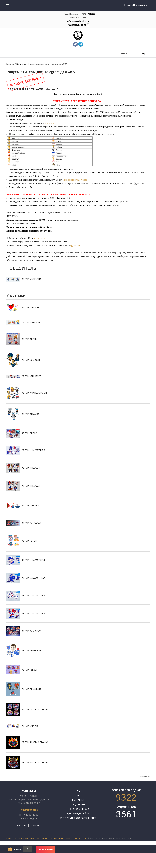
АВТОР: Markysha (31, 279)
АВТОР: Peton (29, 541)
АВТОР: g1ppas (30, 726)
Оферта (82, 838)
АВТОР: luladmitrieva (34, 450)
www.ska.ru (39, 238)
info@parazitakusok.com (78, 21)
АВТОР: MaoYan (30, 307)
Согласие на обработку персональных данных (56, 838)
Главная (10, 64)
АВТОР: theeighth (31, 650)
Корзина (17, 849)
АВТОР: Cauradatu (32, 523)
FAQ (78, 791)
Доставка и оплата (78, 809)
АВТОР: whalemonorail (34, 393)
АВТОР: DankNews (31, 631)
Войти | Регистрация (135, 5)
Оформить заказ (45, 849)
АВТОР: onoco (29, 433)
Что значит (22, 826)
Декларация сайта (77, 25)
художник (49, 123)
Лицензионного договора (75, 180)
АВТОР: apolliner (31, 689)
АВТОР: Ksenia (29, 670)
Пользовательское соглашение (78, 818)
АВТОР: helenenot (31, 376)
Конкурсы (21, 64)
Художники (78, 804)
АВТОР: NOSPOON (31, 360)
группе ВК (75, 245)
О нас (78, 795)
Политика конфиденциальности (20, 838)
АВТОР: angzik (29, 339)
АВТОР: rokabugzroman (35, 710)
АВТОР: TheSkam (31, 468)
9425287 (91, 14)
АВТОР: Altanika (30, 414)
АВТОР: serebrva (31, 505)
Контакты (78, 800)
